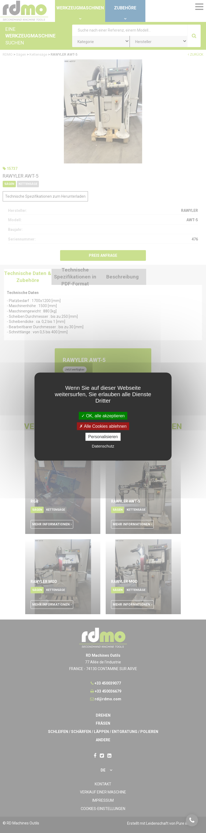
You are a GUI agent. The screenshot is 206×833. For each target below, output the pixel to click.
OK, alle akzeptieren (103, 416)
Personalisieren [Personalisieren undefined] (103, 436)
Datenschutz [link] (103, 446)
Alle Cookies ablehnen (103, 426)
